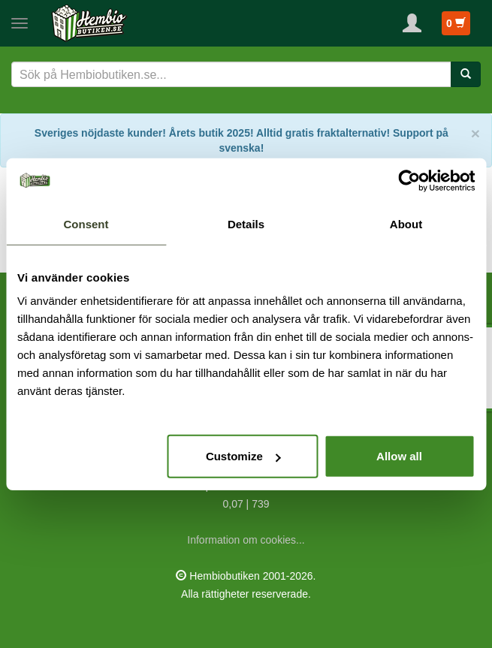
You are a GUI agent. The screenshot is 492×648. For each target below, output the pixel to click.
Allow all (399, 456)
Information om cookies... (245, 540)
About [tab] (406, 223)
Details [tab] (246, 223)
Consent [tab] (86, 223)
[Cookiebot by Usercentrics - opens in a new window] (409, 180)
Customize (243, 456)
